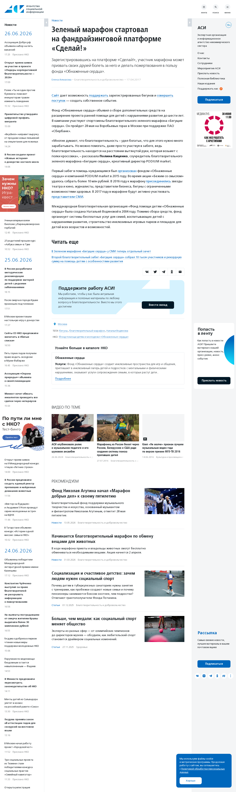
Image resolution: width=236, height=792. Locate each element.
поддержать (98, 95)
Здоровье (81, 647)
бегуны (63, 330)
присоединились (158, 181)
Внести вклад (158, 305)
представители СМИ (67, 197)
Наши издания (206, 83)
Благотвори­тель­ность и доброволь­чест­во (99, 79)
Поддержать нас (207, 88)
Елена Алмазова (61, 79)
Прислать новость (208, 73)
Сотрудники (204, 63)
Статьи (56, 605)
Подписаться (214, 99)
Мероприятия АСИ (208, 68)
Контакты (203, 58)
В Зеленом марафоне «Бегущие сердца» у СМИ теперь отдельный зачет (101, 251)
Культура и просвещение (169, 457)
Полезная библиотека (211, 78)
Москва (62, 324)
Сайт (55, 95)
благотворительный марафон (87, 330)
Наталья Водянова (117, 330)
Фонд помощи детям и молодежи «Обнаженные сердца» (94, 336)
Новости (57, 20)
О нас (200, 52)
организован (127, 171)
